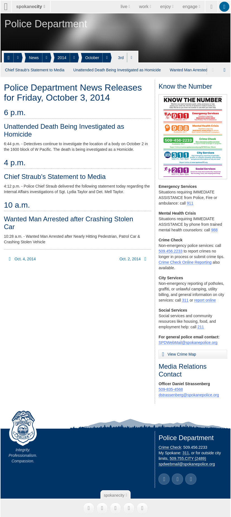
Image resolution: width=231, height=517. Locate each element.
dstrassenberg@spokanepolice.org (188, 394)
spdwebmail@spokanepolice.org (186, 463)
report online (205, 299)
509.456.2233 (170, 250)
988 (214, 229)
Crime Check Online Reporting (184, 261)
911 (190, 202)
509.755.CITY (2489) (188, 458)
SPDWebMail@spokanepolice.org (187, 342)
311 (185, 299)
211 (201, 326)
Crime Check (169, 447)
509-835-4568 (170, 389)
